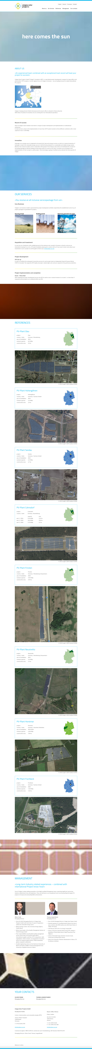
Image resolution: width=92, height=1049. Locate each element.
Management (65, 8)
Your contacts (73, 8)
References (58, 8)
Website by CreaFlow (19, 1045)
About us (44, 8)
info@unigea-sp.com (49, 248)
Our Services (51, 8)
